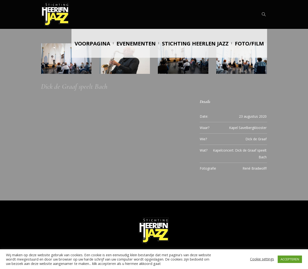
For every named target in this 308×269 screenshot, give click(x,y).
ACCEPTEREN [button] (290, 259)
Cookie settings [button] (262, 259)
